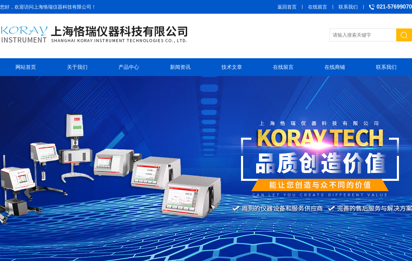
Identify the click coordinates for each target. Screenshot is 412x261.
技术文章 (231, 67)
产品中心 (128, 67)
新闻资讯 (180, 67)
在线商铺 (334, 67)
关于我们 (77, 67)
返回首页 (287, 7)
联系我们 (348, 7)
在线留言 (317, 7)
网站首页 (25, 67)
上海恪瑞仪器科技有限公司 (62, 7)
